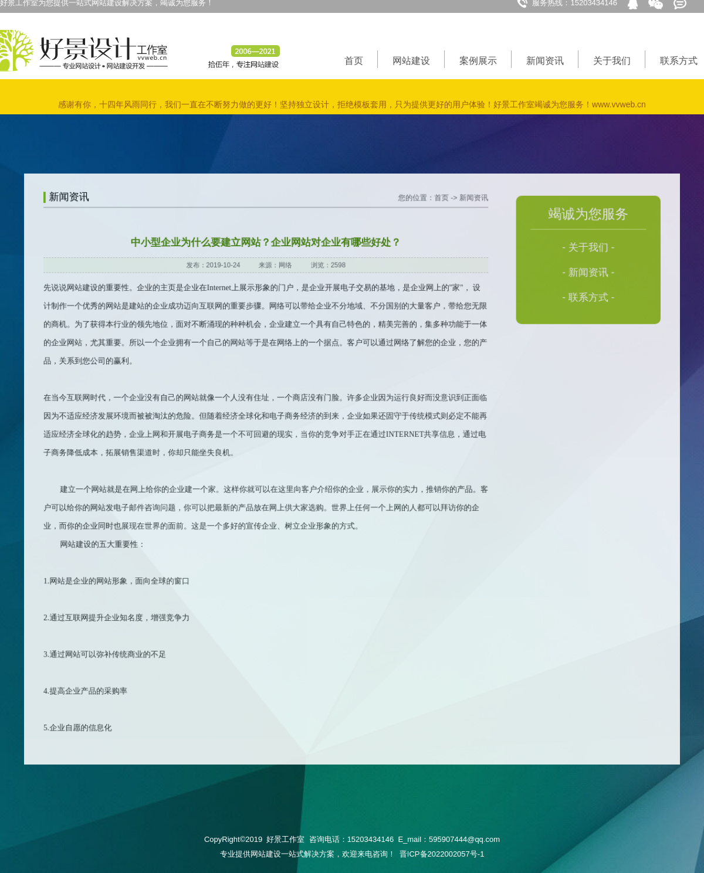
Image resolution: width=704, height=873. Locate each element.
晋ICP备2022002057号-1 (442, 854)
